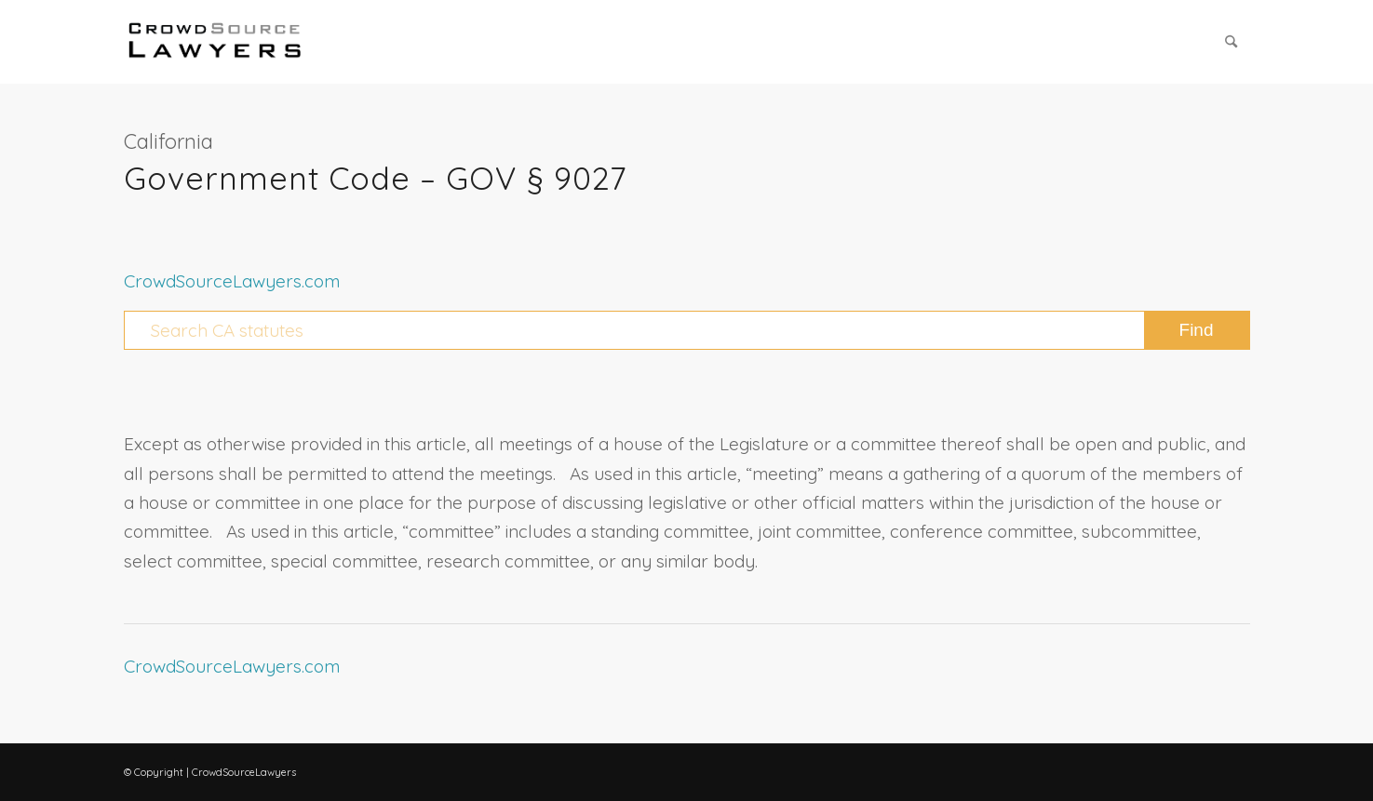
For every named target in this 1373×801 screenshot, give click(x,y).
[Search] (1231, 42)
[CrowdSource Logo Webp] (215, 42)
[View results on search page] (1196, 330)
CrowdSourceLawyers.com (232, 281)
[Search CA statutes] (687, 330)
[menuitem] (1231, 42)
